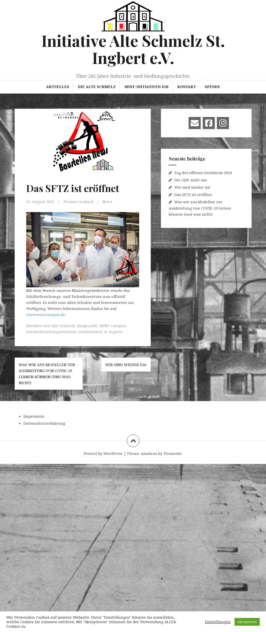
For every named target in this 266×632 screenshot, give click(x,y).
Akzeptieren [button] (247, 621)
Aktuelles (57, 86)
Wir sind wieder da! (126, 364)
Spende (212, 86)
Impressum (33, 416)
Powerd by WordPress (103, 453)
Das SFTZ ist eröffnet (193, 194)
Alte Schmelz (63, 325)
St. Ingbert (113, 331)
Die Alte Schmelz (97, 86)
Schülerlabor (90, 331)
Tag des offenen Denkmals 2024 (203, 172)
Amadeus (149, 453)
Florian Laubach (79, 201)
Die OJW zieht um (190, 179)
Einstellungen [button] (218, 621)
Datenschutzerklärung (44, 423)
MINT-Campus (113, 325)
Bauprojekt (87, 325)
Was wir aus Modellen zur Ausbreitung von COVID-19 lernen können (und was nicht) (200, 208)
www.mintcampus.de (45, 314)
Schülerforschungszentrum (51, 331)
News (107, 201)
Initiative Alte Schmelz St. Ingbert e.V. (133, 49)
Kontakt (186, 86)
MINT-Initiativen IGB (146, 86)
